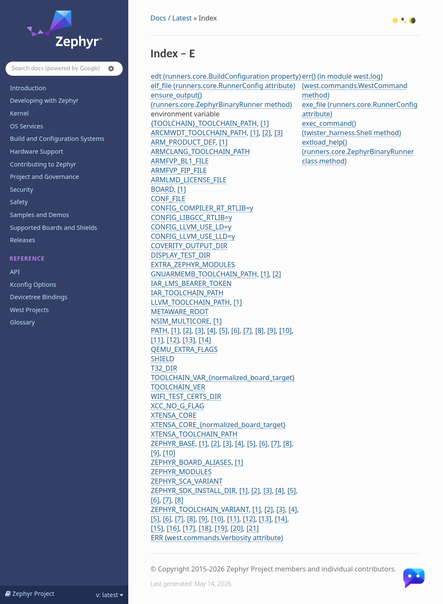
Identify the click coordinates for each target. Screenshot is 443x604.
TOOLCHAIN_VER (178, 387)
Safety (19, 202)
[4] (211, 330)
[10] (285, 330)
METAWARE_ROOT (180, 311)
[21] (253, 528)
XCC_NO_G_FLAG (177, 406)
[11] (157, 340)
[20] (236, 528)
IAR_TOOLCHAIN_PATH (187, 293)
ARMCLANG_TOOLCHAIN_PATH (200, 151)
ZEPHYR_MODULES (181, 471)
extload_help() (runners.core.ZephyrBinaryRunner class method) (358, 151)
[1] (264, 123)
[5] (223, 330)
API (15, 272)
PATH (159, 330)
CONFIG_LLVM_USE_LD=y (191, 227)
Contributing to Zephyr (43, 164)
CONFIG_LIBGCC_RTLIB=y (191, 217)
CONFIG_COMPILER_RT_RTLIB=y (202, 208)
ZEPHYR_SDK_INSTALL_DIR (193, 490)
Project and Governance (44, 177)
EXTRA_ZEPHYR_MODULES (193, 264)
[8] (259, 330)
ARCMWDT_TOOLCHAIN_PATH (199, 132)
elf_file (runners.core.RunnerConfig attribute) (223, 85)
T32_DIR (164, 368)
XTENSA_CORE (174, 415)
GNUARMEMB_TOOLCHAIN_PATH (204, 274)
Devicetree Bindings (38, 297)
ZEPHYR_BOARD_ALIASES (191, 462)
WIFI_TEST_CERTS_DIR (186, 396)
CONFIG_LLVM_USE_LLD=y (193, 236)
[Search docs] (64, 69)
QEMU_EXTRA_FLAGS (184, 349)
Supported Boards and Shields (53, 227)
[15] (157, 528)
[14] (205, 340)
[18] (205, 528)
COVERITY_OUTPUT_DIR (189, 245)
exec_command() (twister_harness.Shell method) (351, 128)
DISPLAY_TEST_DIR (180, 255)
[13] (189, 340)
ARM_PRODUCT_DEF (183, 142)
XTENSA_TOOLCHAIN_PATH (194, 434)
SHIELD (162, 358)
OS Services (26, 126)
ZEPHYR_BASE (173, 443)
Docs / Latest (171, 18)
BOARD (162, 189)
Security (21, 189)
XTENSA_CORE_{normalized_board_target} (218, 424)
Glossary (22, 322)
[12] (173, 340)
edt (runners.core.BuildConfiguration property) (226, 76)
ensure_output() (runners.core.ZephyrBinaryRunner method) (221, 99)
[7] (247, 330)
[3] (279, 132)
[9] (271, 330)
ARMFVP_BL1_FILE (180, 161)
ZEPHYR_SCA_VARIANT (187, 481)
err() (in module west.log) (342, 76)
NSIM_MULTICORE (180, 321)
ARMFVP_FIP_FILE (179, 170)
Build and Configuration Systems (57, 138)
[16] (173, 528)
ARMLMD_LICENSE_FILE (189, 179)
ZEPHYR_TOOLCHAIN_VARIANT (200, 509)
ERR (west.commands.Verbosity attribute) (217, 537)
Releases (22, 240)
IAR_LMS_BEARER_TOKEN (191, 283)
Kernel (19, 113)
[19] (221, 528)
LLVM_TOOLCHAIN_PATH (190, 302)
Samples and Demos (39, 215)
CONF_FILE (168, 198)
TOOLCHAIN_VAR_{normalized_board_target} (223, 377)
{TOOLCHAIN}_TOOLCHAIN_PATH (204, 123)
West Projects (29, 310)
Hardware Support (36, 151)
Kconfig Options (33, 284)
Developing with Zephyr (44, 100)
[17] (189, 528)
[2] (267, 132)
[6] (235, 330)
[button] (111, 68)
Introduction (28, 88)
